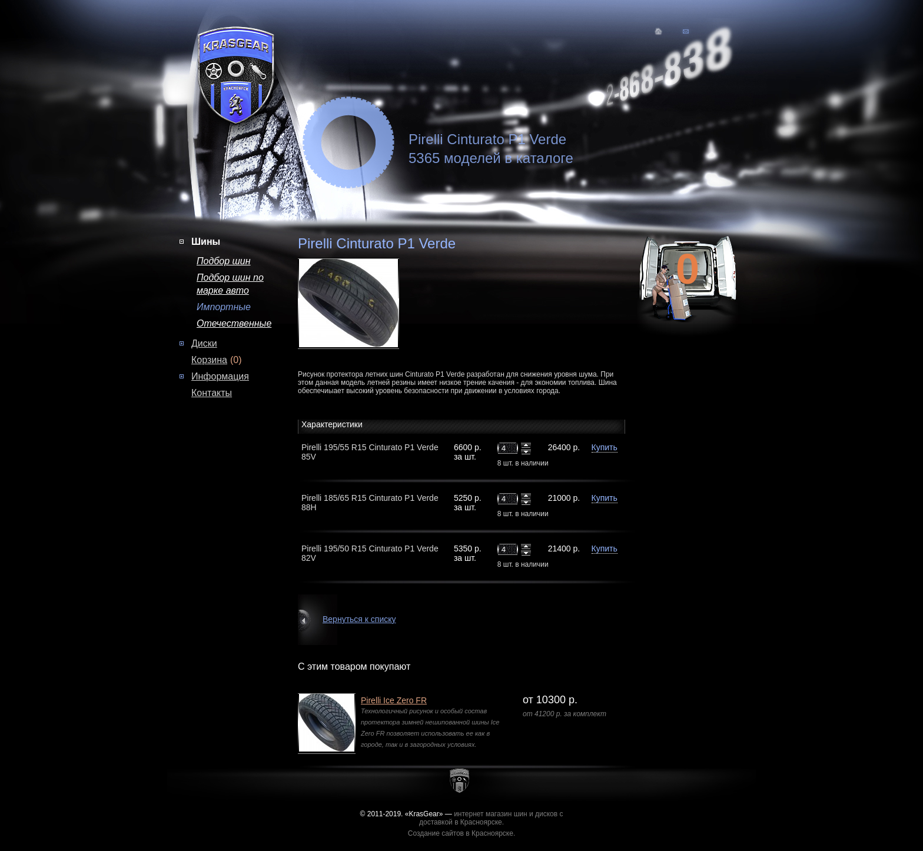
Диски (204, 343)
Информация (220, 376)
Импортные (224, 307)
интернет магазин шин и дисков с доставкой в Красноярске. (491, 818)
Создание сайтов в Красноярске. (462, 833)
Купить (604, 447)
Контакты (211, 393)
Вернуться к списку (359, 619)
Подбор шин (224, 261)
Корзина (209, 360)
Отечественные (234, 323)
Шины (205, 242)
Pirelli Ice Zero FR (394, 700)
